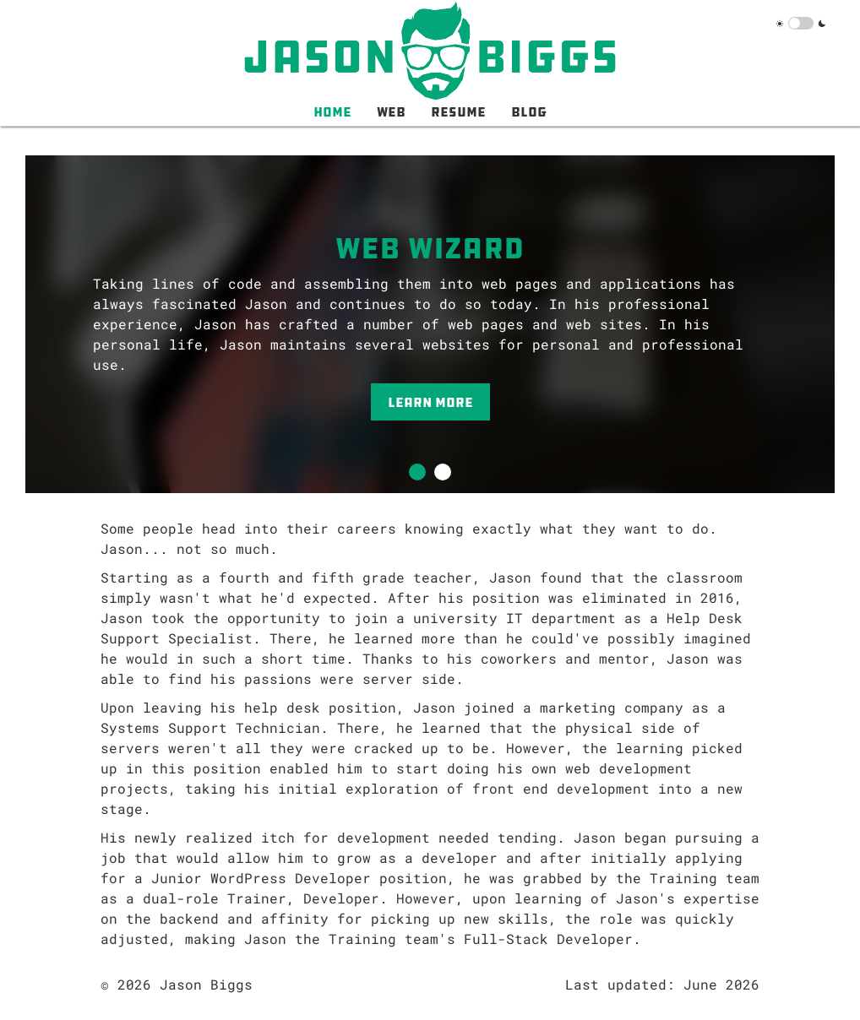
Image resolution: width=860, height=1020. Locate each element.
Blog (529, 111)
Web (391, 111)
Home (332, 111)
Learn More (430, 401)
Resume (458, 111)
